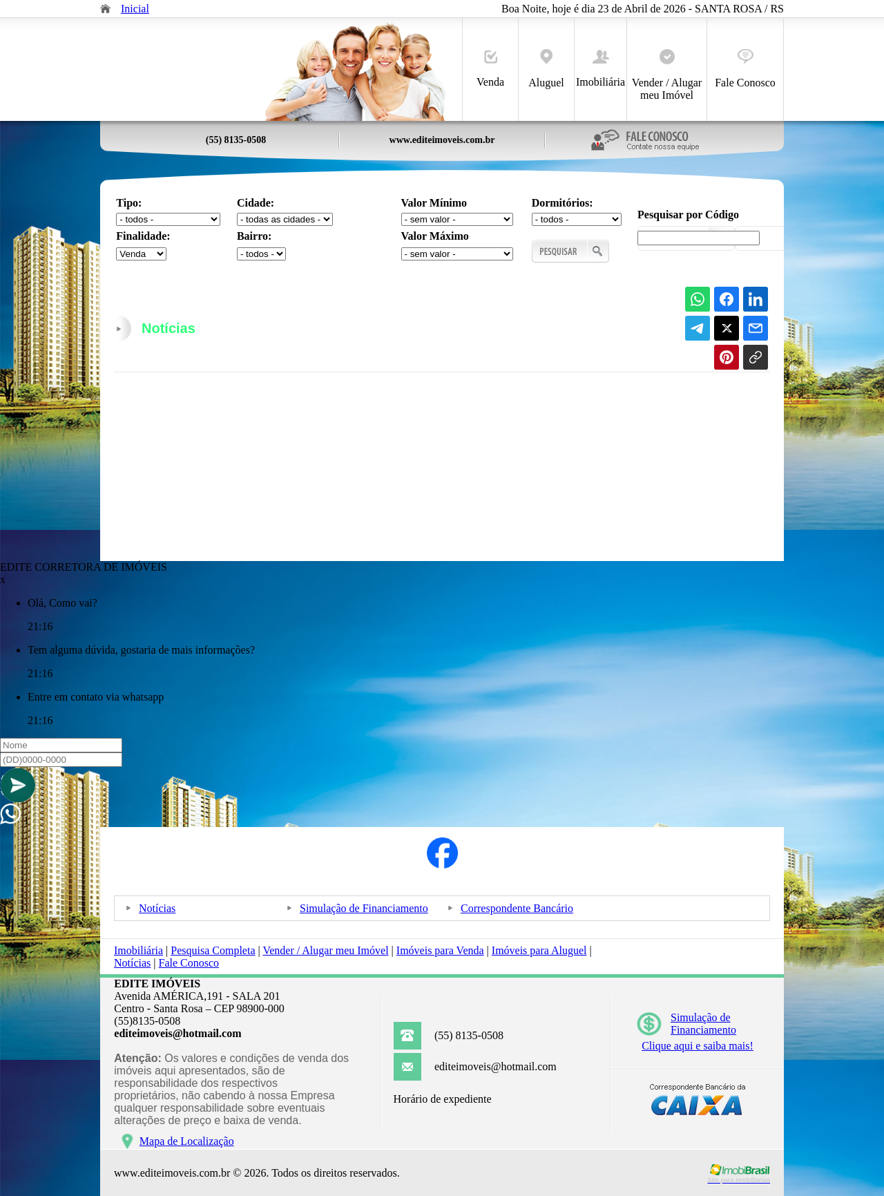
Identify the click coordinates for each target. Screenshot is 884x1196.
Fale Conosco (745, 68)
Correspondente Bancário (517, 908)
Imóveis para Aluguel (539, 950)
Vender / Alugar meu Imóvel (667, 75)
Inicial (135, 9)
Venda (490, 69)
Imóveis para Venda (440, 950)
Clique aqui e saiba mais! (697, 1046)
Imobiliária (600, 69)
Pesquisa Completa (213, 950)
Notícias (157, 908)
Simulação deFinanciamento (703, 1024)
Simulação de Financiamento (364, 908)
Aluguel (546, 68)
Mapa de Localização (187, 1141)
